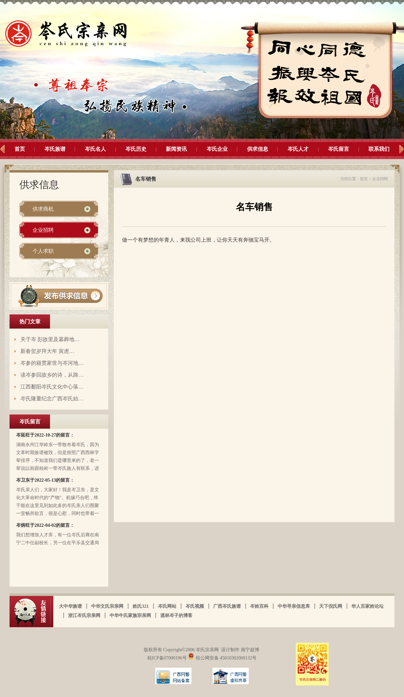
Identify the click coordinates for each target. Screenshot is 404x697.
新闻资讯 (176, 149)
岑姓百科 (259, 606)
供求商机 (43, 209)
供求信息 (257, 149)
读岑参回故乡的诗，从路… (52, 375)
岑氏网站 (167, 606)
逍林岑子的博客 (176, 615)
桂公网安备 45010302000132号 (222, 658)
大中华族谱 (70, 606)
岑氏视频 (195, 606)
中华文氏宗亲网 (107, 606)
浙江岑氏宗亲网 (84, 615)
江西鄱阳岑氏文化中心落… (52, 386)
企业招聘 (43, 230)
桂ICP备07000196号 (167, 658)
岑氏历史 (135, 149)
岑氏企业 (217, 149)
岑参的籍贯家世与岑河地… (52, 363)
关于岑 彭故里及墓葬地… (50, 339)
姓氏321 (141, 606)
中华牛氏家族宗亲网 (130, 615)
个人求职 (43, 251)
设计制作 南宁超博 (240, 649)
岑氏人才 (298, 149)
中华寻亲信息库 (294, 606)
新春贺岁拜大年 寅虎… (47, 351)
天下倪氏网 (330, 606)
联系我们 (379, 149)
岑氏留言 (338, 149)
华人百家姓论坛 (367, 606)
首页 (19, 149)
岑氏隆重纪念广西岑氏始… (52, 398)
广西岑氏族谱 (227, 606)
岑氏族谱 (54, 149)
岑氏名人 (95, 149)
